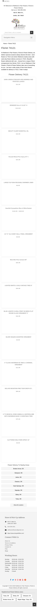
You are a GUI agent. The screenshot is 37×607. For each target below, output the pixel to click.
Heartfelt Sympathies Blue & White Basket (18, 208)
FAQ (6, 549)
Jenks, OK (19, 477)
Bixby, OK (18, 494)
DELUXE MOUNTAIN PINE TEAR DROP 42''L (18, 388)
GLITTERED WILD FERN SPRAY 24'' (18, 440)
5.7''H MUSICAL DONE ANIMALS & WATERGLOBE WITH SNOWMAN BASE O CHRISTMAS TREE (18, 415)
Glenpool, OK (18, 473)
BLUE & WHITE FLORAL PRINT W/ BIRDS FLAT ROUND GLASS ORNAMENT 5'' (18, 312)
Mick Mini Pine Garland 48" (18, 259)
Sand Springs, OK (18, 486)
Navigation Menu (9, 37)
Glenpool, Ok (27, 595)
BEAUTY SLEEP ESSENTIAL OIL (18, 131)
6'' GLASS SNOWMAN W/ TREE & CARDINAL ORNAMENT (19, 363)
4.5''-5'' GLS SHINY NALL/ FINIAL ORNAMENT (18, 234)
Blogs (6, 551)
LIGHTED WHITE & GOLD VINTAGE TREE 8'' (18, 285)
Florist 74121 (12, 43)
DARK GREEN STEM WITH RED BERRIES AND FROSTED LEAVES (18, 80)
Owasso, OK (18, 481)
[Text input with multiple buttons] (17, 32)
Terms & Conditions (10, 543)
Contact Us (8, 547)
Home (5, 43)
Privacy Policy (9, 545)
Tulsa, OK (18, 499)
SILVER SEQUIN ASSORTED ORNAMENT (18, 337)
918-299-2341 (11, 526)
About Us (7, 541)
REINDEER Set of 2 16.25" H (18, 105)
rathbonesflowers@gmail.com (15, 530)
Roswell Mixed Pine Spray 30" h (18, 156)
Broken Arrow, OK (18, 468)
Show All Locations (18, 505)
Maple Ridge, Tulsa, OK (25, 599)
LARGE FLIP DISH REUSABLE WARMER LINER (18, 182)
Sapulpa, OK (18, 490)
